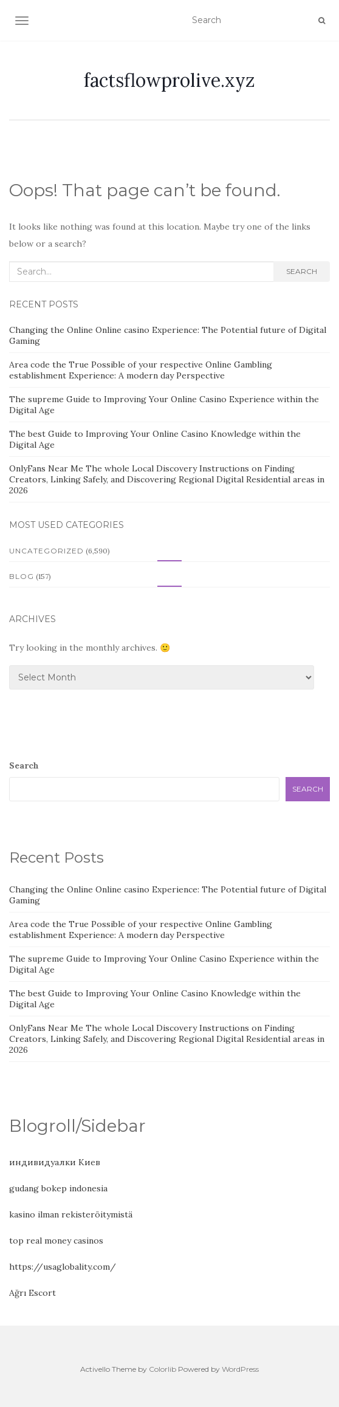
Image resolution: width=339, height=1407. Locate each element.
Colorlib (162, 1369)
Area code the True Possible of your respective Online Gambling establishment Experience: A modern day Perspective (140, 370)
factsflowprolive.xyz (169, 80)
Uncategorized (46, 550)
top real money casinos (56, 1240)
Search (301, 271)
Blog (21, 576)
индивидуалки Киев (54, 1162)
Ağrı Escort (32, 1292)
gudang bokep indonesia (58, 1188)
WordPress (240, 1369)
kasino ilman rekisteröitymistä (70, 1214)
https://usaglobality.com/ (62, 1266)
